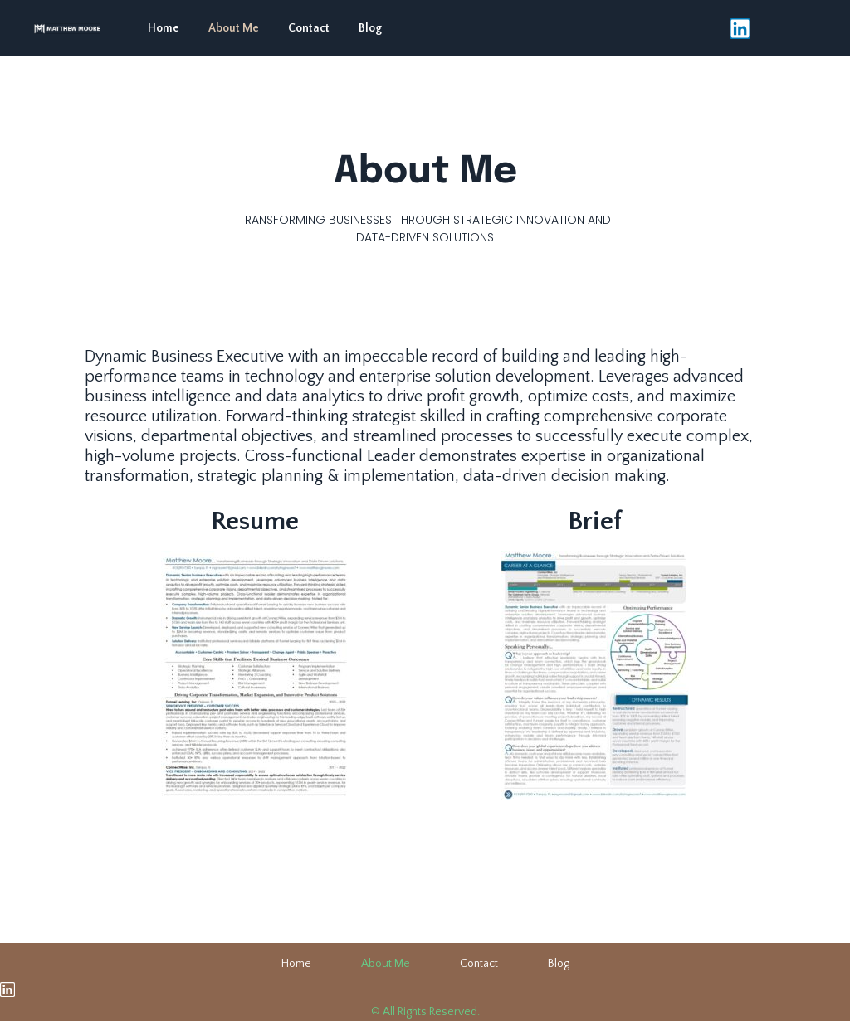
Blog (370, 28)
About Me (233, 28)
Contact (309, 28)
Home (163, 28)
